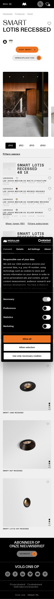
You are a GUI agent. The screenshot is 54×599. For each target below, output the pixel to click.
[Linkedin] (23, 574)
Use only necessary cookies (27, 356)
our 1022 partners (21, 264)
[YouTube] (38, 574)
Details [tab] (20, 249)
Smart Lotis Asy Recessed (16, 529)
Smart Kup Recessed (12, 471)
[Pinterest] (45, 574)
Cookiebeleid (34, 584)
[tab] (10, 146)
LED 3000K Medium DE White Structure (25, 181)
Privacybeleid (17, 584)
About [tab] (47, 249)
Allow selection (27, 347)
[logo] (24, 4)
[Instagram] (8, 574)
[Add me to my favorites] (49, 23)
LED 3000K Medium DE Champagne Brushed (26, 202)
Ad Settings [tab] (34, 249)
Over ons (20, 594)
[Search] (40, 4)
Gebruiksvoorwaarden (26, 586)
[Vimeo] (30, 574)
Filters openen (11, 154)
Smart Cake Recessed (13, 413)
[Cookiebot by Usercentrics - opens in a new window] (38, 241)
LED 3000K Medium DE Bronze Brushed (24, 191)
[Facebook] (15, 574)
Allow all (27, 339)
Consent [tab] (7, 249)
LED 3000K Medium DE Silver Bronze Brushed (23, 213)
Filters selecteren (38, 223)
